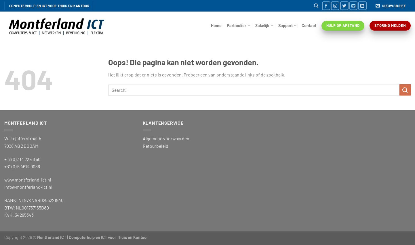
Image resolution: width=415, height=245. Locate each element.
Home (216, 25)
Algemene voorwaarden (166, 138)
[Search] (316, 6)
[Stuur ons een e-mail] (353, 5)
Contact (309, 25)
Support (287, 25)
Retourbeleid (155, 146)
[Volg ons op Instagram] (335, 5)
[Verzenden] (405, 90)
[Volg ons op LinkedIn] (362, 5)
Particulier (238, 25)
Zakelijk (264, 25)
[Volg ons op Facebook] (326, 5)
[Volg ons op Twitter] (344, 5)
